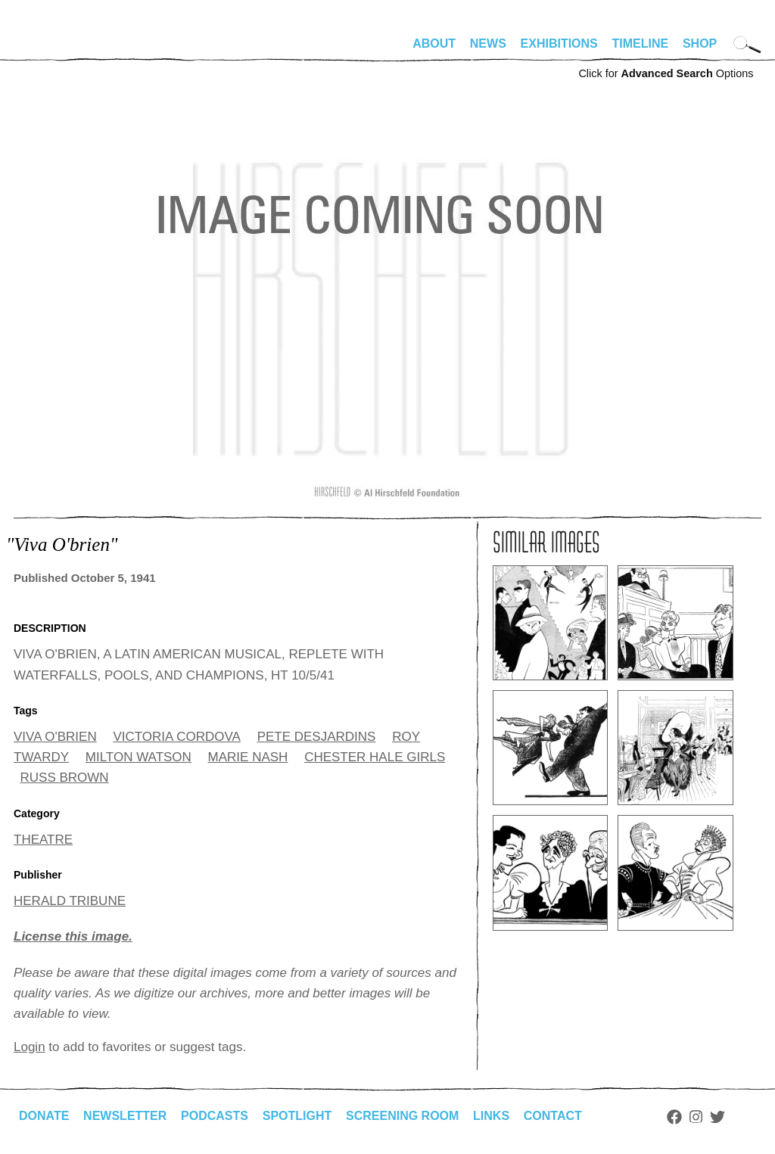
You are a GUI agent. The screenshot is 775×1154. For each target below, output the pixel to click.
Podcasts (214, 1115)
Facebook (674, 1116)
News (488, 43)
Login (29, 1047)
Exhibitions (559, 43)
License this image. (73, 936)
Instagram (695, 1116)
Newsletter (125, 1115)
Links (491, 1115)
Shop (700, 43)
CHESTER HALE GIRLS (374, 757)
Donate (44, 1115)
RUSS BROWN (64, 777)
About (434, 43)
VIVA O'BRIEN (55, 736)
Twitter (717, 1116)
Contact (553, 1115)
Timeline (640, 43)
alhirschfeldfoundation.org (59, 49)
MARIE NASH (248, 757)
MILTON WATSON (138, 757)
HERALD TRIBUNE (70, 901)
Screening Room (402, 1115)
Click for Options (665, 73)
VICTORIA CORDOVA (176, 736)
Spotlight (297, 1115)
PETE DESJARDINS (316, 736)
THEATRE (43, 839)
